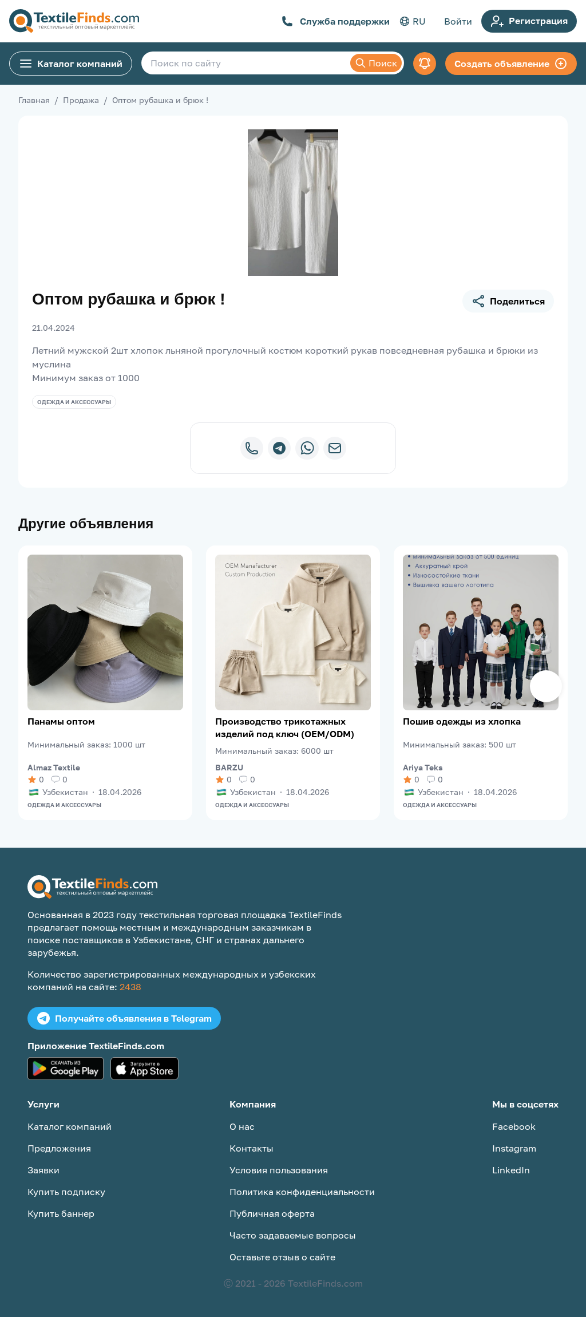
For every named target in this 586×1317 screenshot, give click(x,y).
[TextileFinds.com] (74, 21)
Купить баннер (60, 1213)
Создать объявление (511, 63)
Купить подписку (66, 1191)
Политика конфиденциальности (302, 1191)
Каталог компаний (70, 63)
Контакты (251, 1148)
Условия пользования (278, 1170)
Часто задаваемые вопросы (292, 1235)
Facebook (514, 1126)
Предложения (59, 1148)
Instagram (514, 1148)
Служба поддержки (336, 21)
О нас (242, 1126)
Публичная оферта (272, 1213)
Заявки (43, 1170)
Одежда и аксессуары (74, 401)
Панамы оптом (61, 721)
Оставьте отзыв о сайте (282, 1257)
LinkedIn (511, 1170)
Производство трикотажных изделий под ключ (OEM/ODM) (284, 727)
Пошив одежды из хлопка (462, 721)
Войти (458, 21)
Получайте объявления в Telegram (124, 1018)
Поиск (376, 63)
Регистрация (529, 21)
